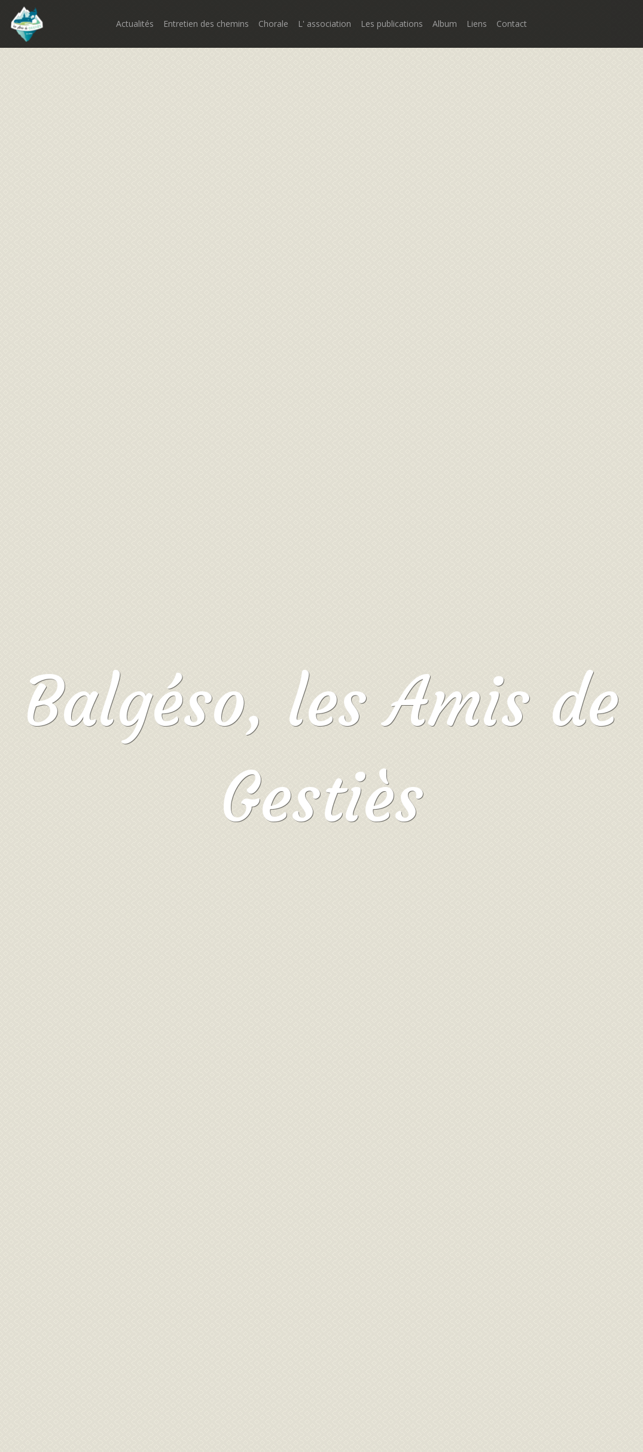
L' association (324, 23)
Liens (477, 23)
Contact (511, 23)
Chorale (273, 23)
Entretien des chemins (206, 23)
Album (444, 23)
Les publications (392, 23)
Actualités (135, 23)
